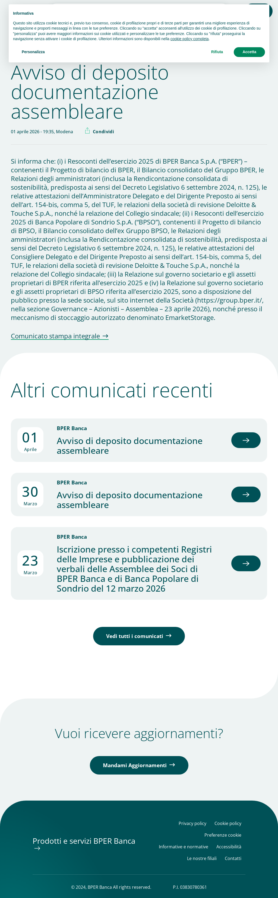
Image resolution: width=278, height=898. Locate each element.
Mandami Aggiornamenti (135, 765)
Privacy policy (192, 823)
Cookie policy (227, 823)
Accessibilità (228, 846)
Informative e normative (183, 846)
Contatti (233, 858)
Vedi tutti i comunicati (134, 636)
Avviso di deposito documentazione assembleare (130, 445)
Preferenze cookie (222, 835)
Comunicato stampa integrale (55, 336)
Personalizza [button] (33, 52)
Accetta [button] (249, 52)
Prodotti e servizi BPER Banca (84, 841)
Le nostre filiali (202, 858)
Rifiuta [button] (217, 52)
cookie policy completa (189, 39)
